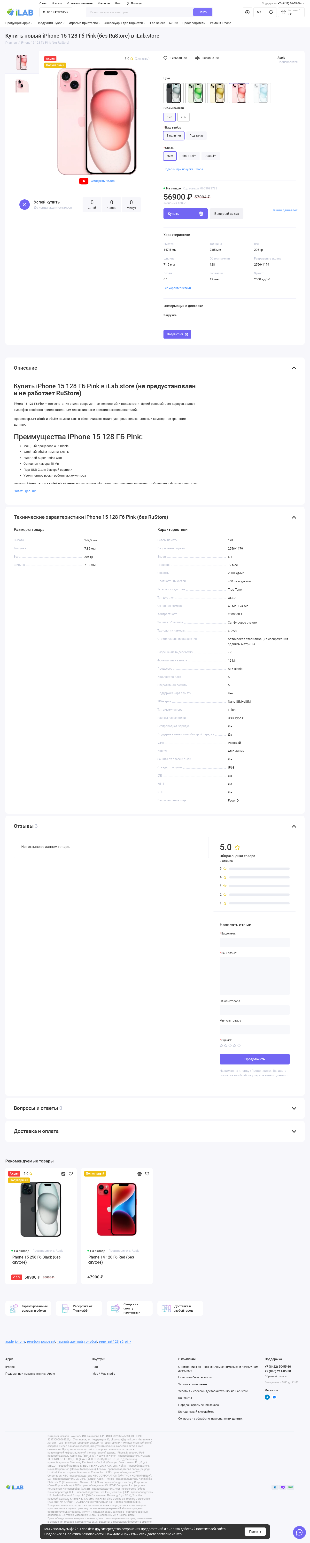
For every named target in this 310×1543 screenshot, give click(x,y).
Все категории (56, 12)
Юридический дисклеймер (196, 1411)
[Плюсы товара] (255, 1010)
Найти (203, 12)
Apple (281, 57)
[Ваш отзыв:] (255, 976)
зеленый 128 (109, 1341)
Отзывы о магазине (80, 3)
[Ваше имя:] (255, 942)
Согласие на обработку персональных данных (210, 1418)
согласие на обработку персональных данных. (254, 1075)
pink (128, 1341)
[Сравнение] (259, 12)
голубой (90, 1341)
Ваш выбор (173, 127)
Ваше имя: (228, 933)
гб (122, 1341)
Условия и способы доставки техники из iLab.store (213, 1391)
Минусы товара (230, 1020)
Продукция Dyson (51, 23)
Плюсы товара (230, 1001)
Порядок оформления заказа (198, 1405)
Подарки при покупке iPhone (183, 169)
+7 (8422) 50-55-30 (283, 3)
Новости (57, 3)
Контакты (104, 3)
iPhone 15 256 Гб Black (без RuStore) (36, 1260)
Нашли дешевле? (284, 210)
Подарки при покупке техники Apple (30, 1373)
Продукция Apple (18, 23)
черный (63, 1341)
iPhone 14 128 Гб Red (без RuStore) (110, 1260)
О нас (42, 3)
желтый (76, 1341)
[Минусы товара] (255, 1029)
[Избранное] (271, 12)
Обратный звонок (276, 1376)
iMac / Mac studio (103, 1373)
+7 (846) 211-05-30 (278, 1371)
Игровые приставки (84, 23)
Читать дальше (25, 491)
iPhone (10, 1367)
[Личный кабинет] (247, 12)
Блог (118, 3)
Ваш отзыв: (229, 953)
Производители (194, 23)
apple (9, 1341)
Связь (169, 148)
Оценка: (226, 1040)
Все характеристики (177, 288)
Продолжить (254, 1059)
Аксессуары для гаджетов (124, 23)
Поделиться (177, 334)
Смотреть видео (97, 181)
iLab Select (157, 23)
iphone (20, 1341)
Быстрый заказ (226, 214)
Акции (173, 23)
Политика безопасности (84, 1534)
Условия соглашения (193, 1384)
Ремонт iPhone (220, 23)
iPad (95, 1367)
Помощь (134, 3)
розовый (48, 1341)
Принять (255, 1531)
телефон (33, 1341)
